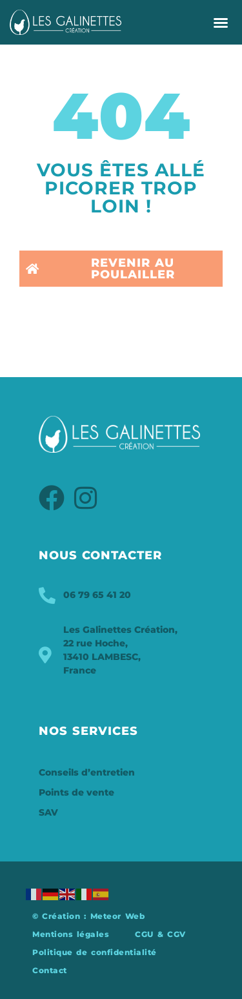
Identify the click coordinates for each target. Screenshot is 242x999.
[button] (220, 22)
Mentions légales (70, 934)
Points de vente (76, 792)
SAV (48, 812)
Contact (49, 970)
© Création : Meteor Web (88, 916)
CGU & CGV (160, 934)
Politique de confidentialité (94, 952)
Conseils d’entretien (87, 772)
